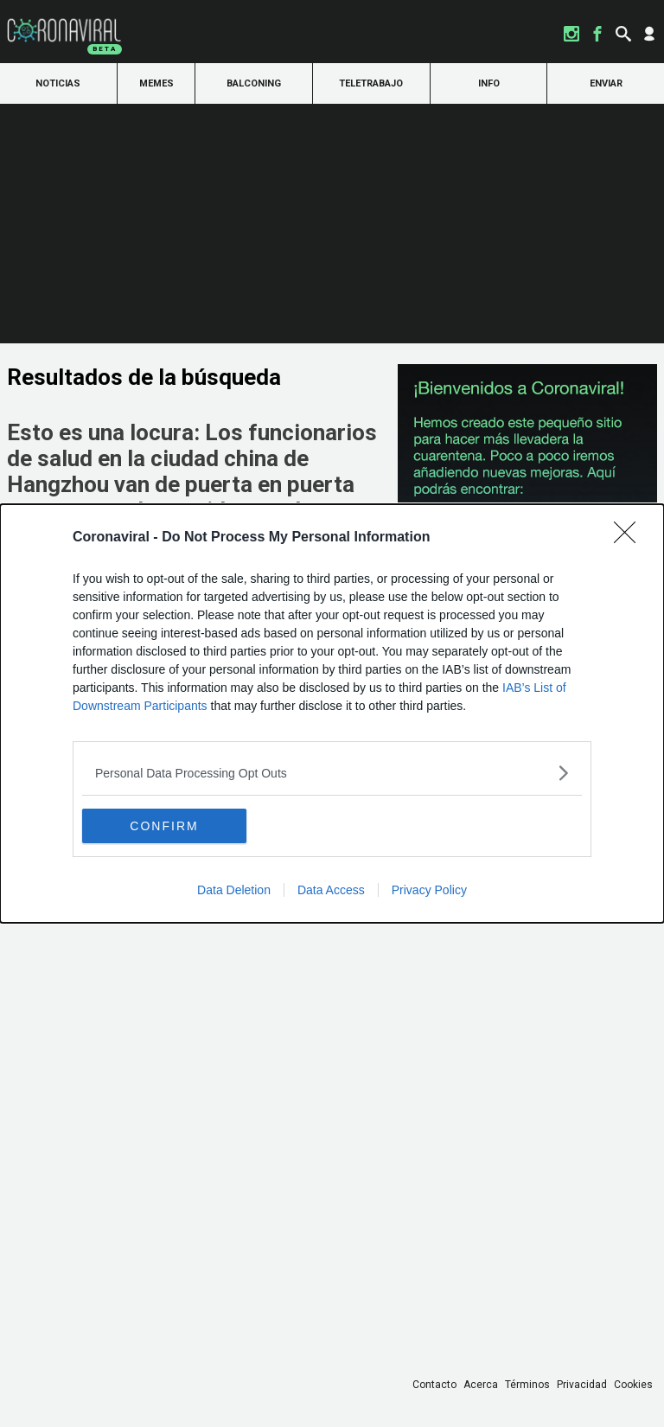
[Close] (630, 538)
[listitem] (332, 773)
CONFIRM (164, 826)
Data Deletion (234, 890)
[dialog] (332, 713)
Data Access (331, 890)
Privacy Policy (429, 890)
